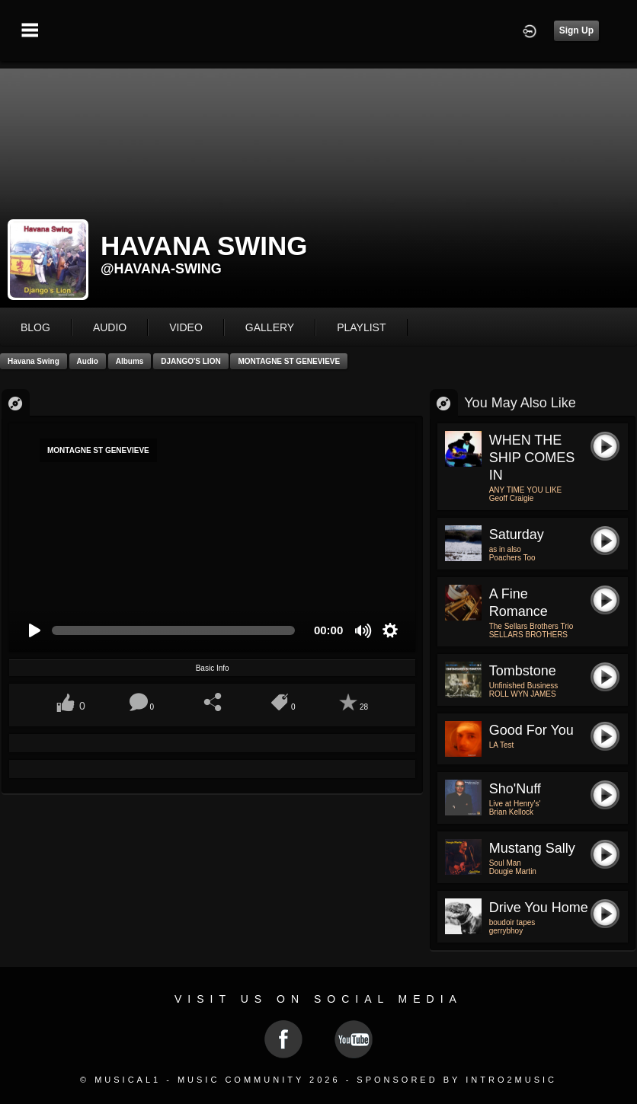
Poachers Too (512, 558)
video (186, 327)
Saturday (516, 534)
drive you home (538, 907)
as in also (505, 549)
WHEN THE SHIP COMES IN (532, 457)
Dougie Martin (512, 871)
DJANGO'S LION (191, 361)
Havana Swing (33, 361)
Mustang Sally (532, 848)
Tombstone (522, 670)
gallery (269, 327)
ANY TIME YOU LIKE (525, 490)
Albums (130, 361)
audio (109, 327)
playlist (361, 327)
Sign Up (576, 30)
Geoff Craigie (511, 498)
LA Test (501, 745)
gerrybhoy (506, 931)
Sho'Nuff (515, 788)
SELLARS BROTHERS (528, 634)
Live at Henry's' (515, 803)
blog (35, 327)
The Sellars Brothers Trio (531, 626)
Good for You (531, 730)
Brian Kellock (511, 812)
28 (364, 707)
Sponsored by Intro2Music (457, 1079)
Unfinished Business (524, 685)
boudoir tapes (512, 922)
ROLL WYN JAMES (522, 694)
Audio (87, 361)
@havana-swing (161, 268)
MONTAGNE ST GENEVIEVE (289, 361)
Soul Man (505, 863)
